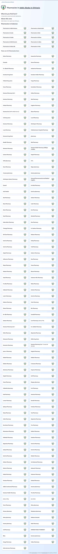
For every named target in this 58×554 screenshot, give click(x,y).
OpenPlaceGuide (44, 552)
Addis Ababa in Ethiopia (30, 8)
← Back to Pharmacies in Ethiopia (7, 2)
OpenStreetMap (34, 552)
